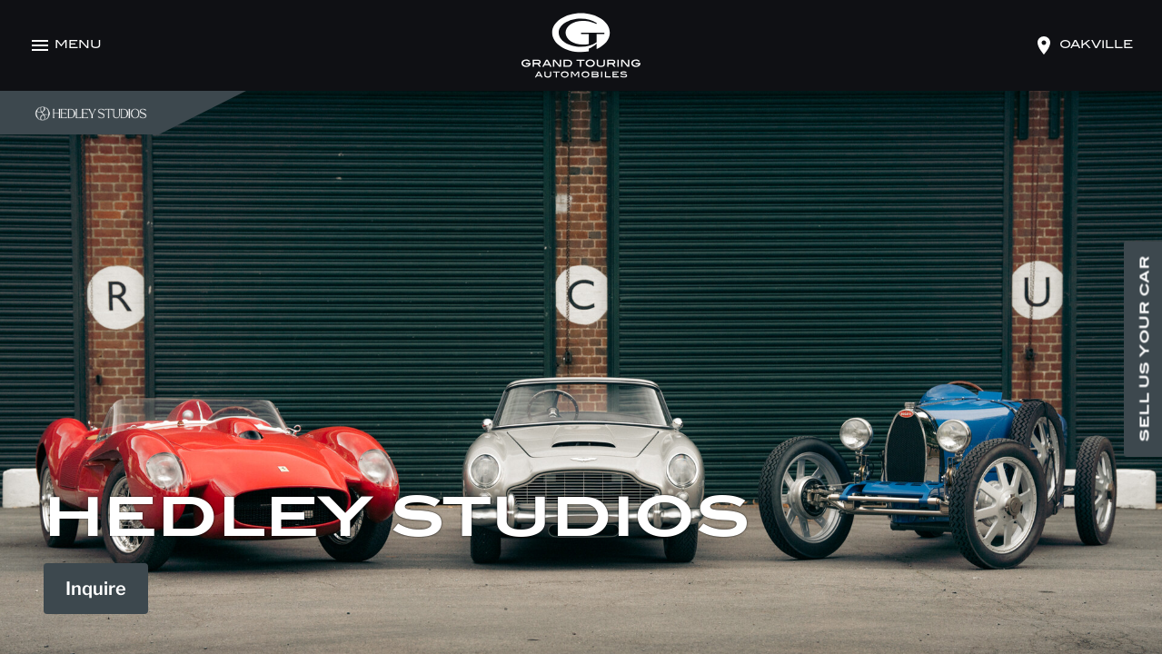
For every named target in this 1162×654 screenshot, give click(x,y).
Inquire (95, 589)
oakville (1096, 45)
